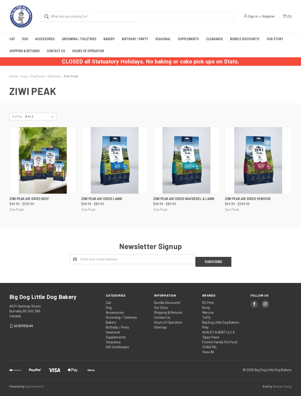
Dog (25, 39)
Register (268, 16)
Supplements (188, 39)
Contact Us (56, 51)
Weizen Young (282, 384)
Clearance (214, 39)
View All (208, 349)
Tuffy (206, 315)
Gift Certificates (117, 344)
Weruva (208, 310)
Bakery (109, 39)
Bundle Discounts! (245, 39)
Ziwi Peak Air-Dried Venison (247, 199)
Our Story (275, 39)
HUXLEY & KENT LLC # (218, 330)
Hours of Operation (88, 51)
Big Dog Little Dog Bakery (220, 320)
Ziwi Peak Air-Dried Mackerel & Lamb (183, 199)
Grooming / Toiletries (79, 39)
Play (205, 325)
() (287, 16)
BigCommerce (34, 384)
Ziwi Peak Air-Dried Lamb (101, 199)
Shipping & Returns (24, 51)
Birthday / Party (135, 39)
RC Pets (208, 300)
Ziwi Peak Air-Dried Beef (29, 199)
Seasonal (163, 39)
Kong (206, 305)
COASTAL (209, 344)
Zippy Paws (210, 335)
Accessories (45, 39)
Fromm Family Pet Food (219, 339)
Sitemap (160, 325)
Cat (12, 39)
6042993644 (23, 323)
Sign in (253, 16)
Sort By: (17, 116)
